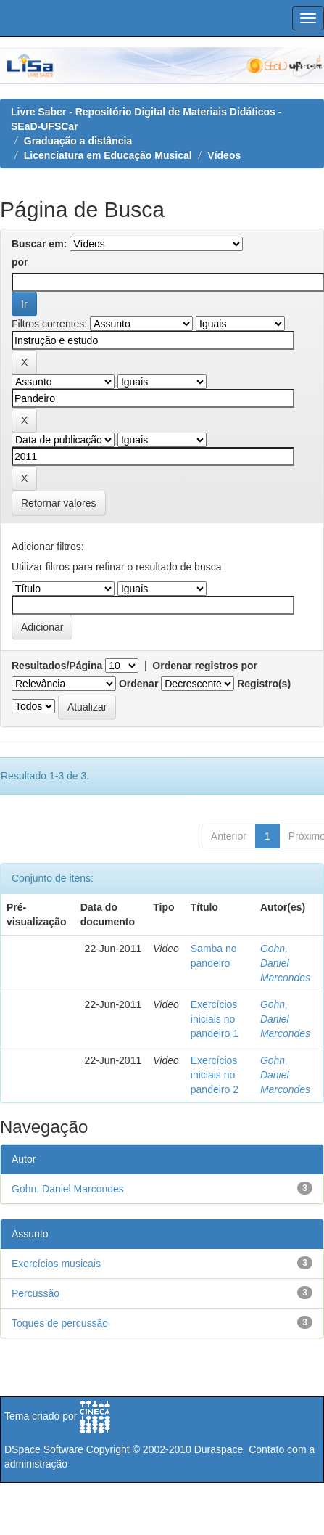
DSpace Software (43, 1449)
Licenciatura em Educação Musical (108, 155)
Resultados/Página (57, 665)
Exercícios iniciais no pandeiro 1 (214, 1019)
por (20, 262)
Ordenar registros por (204, 665)
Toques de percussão (60, 1323)
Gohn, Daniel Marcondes (285, 963)
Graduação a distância (78, 141)
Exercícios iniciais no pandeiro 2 (214, 1075)
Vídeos (224, 155)
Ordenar (138, 683)
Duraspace (219, 1449)
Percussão (35, 1293)
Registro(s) (264, 683)
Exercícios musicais (56, 1263)
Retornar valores (58, 503)
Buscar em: (39, 244)
